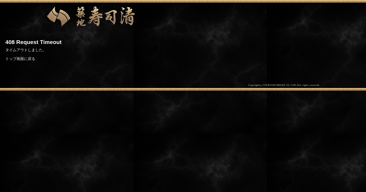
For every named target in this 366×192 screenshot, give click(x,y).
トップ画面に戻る (20, 59)
